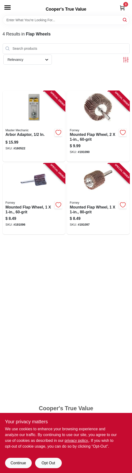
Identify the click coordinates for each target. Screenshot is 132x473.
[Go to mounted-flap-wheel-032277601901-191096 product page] (34, 198)
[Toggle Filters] (126, 60)
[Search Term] (66, 20)
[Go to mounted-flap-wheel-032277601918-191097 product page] (98, 198)
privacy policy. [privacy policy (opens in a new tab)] (77, 440)
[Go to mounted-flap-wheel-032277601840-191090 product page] (98, 126)
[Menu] (7, 7)
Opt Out (48, 463)
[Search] (125, 20)
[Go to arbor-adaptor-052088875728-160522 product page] (34, 126)
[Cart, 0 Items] (122, 7)
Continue (18, 463)
